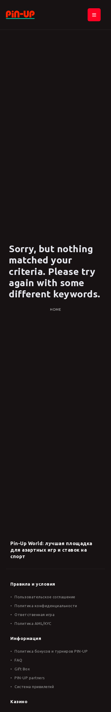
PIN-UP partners (30, 678)
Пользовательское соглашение (45, 597)
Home (55, 309)
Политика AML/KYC (33, 623)
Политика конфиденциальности (46, 606)
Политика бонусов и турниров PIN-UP (51, 651)
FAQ (18, 660)
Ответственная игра (34, 614)
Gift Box (22, 669)
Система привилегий (34, 687)
